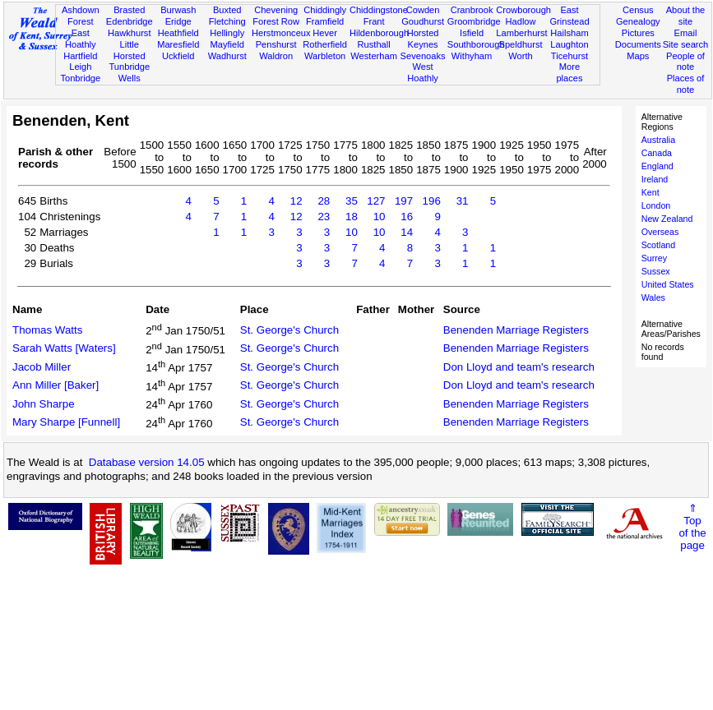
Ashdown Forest (81, 15)
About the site (686, 15)
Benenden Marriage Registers (516, 330)
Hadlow (521, 21)
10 (379, 216)
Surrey (654, 258)
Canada (656, 153)
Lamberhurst (521, 33)
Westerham (373, 56)
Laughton (569, 44)
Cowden (423, 10)
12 (296, 201)
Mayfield (227, 44)
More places (569, 72)
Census (638, 10)
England (657, 166)
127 (376, 201)
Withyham (471, 56)
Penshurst (276, 44)
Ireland (655, 179)
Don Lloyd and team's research (519, 367)
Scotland (658, 245)
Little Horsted (129, 50)
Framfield (325, 21)
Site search (686, 44)
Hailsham (569, 33)
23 (323, 216)
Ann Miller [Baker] (55, 385)
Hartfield (80, 56)
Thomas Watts (47, 330)
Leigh (80, 66)
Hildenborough (379, 33)
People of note (685, 61)
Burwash (178, 10)
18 (351, 216)
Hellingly (227, 33)
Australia (658, 140)
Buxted (227, 10)
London (656, 205)
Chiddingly (324, 10)
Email (685, 33)
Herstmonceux (281, 33)
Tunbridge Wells (129, 72)
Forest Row (275, 21)
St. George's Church (289, 330)
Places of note (686, 84)
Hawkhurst (129, 33)
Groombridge (474, 21)
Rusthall (374, 44)
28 (323, 201)
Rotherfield (325, 44)
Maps (638, 56)
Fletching (227, 21)
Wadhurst (227, 56)
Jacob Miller (41, 367)
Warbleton (324, 56)
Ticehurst (569, 56)
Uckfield (178, 56)
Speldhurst (520, 44)
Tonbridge (80, 78)
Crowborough (523, 10)
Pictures (638, 33)
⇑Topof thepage (692, 526)
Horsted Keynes (423, 38)
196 (432, 201)
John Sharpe (43, 404)
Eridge (178, 21)
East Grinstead (569, 15)
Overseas (660, 232)
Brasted (129, 10)
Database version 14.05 (147, 462)
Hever (325, 33)
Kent (650, 192)
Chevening (276, 10)
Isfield (472, 33)
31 (462, 201)
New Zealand (667, 219)
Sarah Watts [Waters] (64, 348)
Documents (638, 44)
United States (667, 284)
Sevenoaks (423, 56)
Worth (520, 56)
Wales (653, 297)
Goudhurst (422, 21)
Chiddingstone (379, 10)
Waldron (276, 56)
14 (406, 232)
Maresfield (178, 44)
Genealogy (638, 21)
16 (406, 216)
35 (351, 201)
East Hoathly (80, 38)
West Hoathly (422, 72)
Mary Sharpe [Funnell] (66, 422)
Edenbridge (129, 21)
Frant (374, 21)
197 (404, 201)
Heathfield (178, 33)
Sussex (655, 271)
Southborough (476, 44)
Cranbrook (472, 10)
